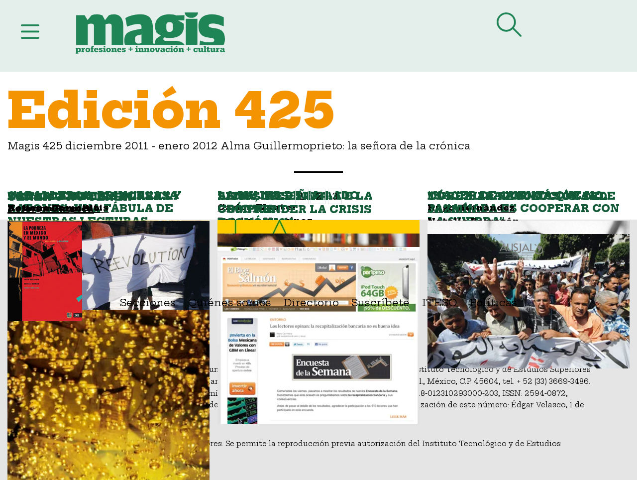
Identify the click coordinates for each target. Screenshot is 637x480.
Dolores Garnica (50, 209)
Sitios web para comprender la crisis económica (294, 209)
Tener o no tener (69, 197)
